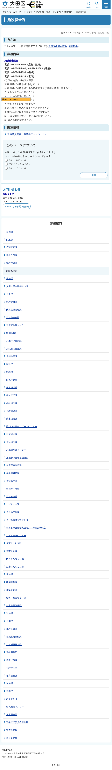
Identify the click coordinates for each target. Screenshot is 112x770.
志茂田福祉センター (16, 450)
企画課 (9, 232)
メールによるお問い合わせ (17, 206)
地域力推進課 (12, 317)
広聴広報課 (11, 247)
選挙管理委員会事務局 (17, 722)
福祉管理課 (11, 395)
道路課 (9, 613)
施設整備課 (11, 263)
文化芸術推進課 (14, 348)
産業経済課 (11, 387)
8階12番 (73, 46)
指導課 (9, 691)
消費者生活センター (16, 325)
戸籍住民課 (11, 356)
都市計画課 (11, 551)
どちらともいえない (19, 164)
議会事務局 (11, 738)
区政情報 (28, 12)
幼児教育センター (15, 707)
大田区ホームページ (12, 12)
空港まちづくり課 (15, 566)
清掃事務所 (11, 652)
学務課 (9, 683)
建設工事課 (11, 629)
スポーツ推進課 (14, 341)
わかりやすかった (18, 160)
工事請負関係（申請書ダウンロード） (27, 134)
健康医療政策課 (14, 465)
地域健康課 (11, 496)
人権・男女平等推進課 (17, 286)
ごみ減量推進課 (14, 644)
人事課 (9, 294)
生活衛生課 (11, 481)
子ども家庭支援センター (18, 520)
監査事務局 (11, 730)
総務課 (9, 278)
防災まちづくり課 (15, 559)
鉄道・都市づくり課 (16, 598)
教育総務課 (11, 675)
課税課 (9, 364)
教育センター (12, 699)
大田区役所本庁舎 (57, 46)
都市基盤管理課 (14, 605)
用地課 (9, 574)
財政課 (9, 239)
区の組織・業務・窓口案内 (48, 12)
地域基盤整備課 (14, 636)
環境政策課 (11, 660)
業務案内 (68, 12)
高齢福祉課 (11, 403)
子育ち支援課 (12, 512)
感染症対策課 (12, 473)
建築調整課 (11, 582)
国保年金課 (11, 380)
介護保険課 (11, 411)
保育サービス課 (14, 543)
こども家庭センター (16, 535)
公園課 (9, 621)
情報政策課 (11, 255)
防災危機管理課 (14, 309)
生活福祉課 (11, 442)
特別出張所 (11, 333)
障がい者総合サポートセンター (21, 426)
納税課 (9, 372)
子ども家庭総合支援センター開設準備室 (26, 527)
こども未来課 (12, 504)
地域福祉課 (11, 434)
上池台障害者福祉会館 (17, 457)
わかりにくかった (18, 168)
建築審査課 (11, 590)
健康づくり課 (12, 489)
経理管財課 (11, 302)
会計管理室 (11, 668)
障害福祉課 (11, 418)
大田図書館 (11, 714)
